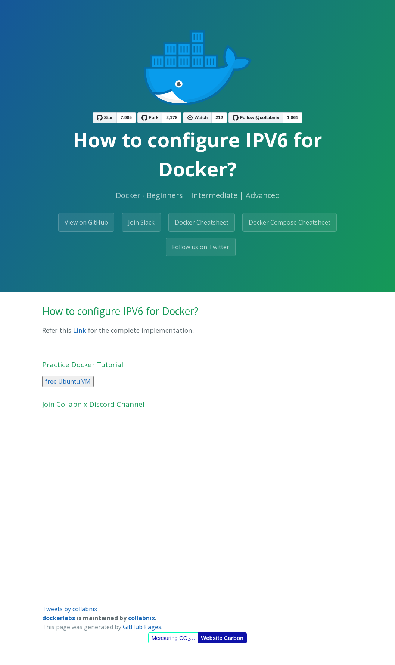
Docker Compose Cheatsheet (289, 222)
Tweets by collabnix (69, 609)
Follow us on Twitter (200, 247)
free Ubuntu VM (68, 381)
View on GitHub (86, 222)
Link (79, 330)
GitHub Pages (142, 627)
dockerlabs (58, 618)
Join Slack (141, 222)
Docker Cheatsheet (201, 222)
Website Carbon (222, 638)
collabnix (141, 618)
